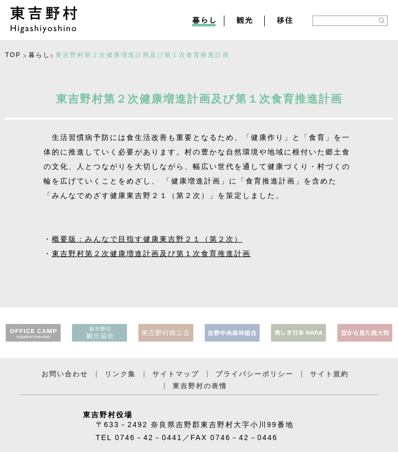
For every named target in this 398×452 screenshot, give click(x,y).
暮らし (39, 55)
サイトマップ (175, 374)
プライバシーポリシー (254, 374)
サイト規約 (329, 374)
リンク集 (120, 374)
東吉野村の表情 (200, 386)
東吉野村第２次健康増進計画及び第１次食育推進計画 (151, 253)
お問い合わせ (64, 374)
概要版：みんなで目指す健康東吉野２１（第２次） (147, 239)
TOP (13, 55)
